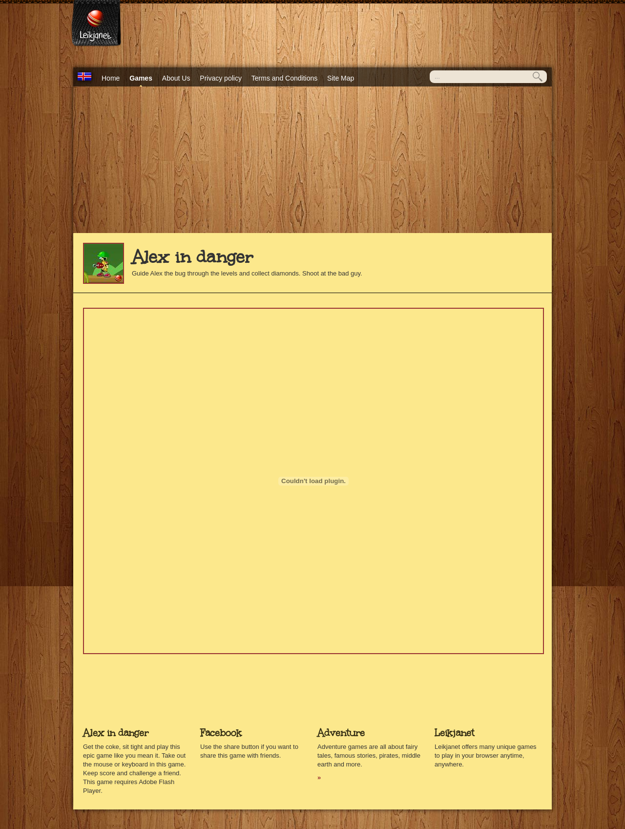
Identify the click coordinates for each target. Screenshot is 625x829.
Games (140, 78)
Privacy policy (221, 78)
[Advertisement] (312, 159)
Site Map (340, 78)
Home (111, 78)
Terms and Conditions (284, 78)
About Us (176, 78)
